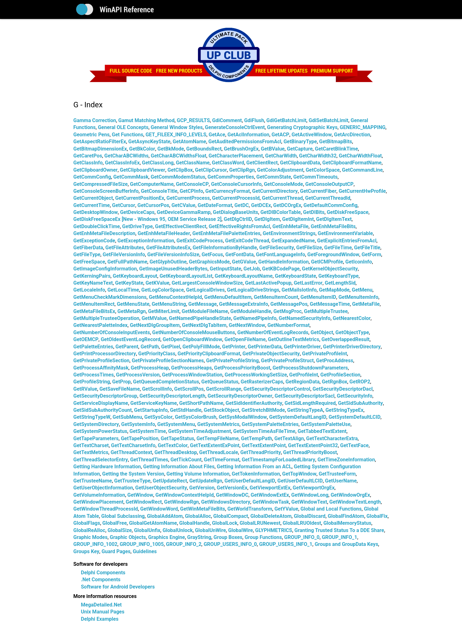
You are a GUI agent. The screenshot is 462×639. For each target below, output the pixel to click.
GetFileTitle (367, 248)
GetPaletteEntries (93, 347)
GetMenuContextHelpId (175, 297)
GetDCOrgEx (287, 205)
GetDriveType (137, 226)
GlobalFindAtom (346, 516)
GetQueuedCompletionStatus (166, 382)
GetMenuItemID (318, 297)
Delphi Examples (100, 619)
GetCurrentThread (282, 198)
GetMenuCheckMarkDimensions (110, 297)
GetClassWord (228, 163)
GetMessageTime (330, 304)
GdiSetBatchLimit (328, 120)
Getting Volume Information (198, 474)
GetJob (251, 269)
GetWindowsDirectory (225, 502)
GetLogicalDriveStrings (253, 290)
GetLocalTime (123, 290)
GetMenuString (169, 304)
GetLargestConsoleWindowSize (207, 283)
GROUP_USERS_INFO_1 (286, 544)
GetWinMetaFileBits (202, 509)
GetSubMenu (127, 417)
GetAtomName (189, 142)
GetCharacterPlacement (235, 156)
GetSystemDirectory (96, 424)
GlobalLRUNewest (260, 523)
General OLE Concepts (123, 127)
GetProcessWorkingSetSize (256, 375)
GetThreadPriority (260, 452)
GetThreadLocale (218, 452)
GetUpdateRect (170, 481)
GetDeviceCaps (137, 212)
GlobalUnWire (210, 530)
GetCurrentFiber (318, 191)
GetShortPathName (201, 403)
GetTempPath (256, 438)
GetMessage (202, 304)
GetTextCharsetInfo (133, 445)
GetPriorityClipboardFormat (209, 354)
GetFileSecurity (276, 248)
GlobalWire (240, 530)
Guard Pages (116, 551)
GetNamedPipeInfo (255, 318)
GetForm (371, 254)
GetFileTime (338, 248)
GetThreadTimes (149, 460)
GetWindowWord (159, 509)
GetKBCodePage (281, 269)
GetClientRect (262, 163)
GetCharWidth (281, 156)
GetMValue (154, 318)
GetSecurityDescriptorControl (276, 389)
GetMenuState (133, 304)
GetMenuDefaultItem (227, 297)
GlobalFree (114, 523)
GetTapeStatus (177, 438)
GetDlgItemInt (298, 219)
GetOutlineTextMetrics (293, 339)
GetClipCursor (211, 170)
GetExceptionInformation (145, 241)
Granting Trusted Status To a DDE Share (339, 530)
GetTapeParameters (96, 438)
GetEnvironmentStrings (289, 233)
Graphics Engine (166, 537)
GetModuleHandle (250, 311)
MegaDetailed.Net (101, 605)
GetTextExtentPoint (264, 445)
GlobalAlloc (198, 516)
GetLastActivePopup (268, 283)
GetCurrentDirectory (275, 191)
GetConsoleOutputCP (329, 184)
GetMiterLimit (163, 311)
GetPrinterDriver (302, 347)
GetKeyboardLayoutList (186, 276)
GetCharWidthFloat (360, 156)
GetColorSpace (323, 170)
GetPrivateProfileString (232, 361)
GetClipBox (180, 170)
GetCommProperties (231, 177)
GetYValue (286, 509)
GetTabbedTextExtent (322, 431)
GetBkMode (170, 149)
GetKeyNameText (93, 283)
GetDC (241, 205)
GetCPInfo (191, 191)
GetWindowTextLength (355, 502)
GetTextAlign (289, 438)
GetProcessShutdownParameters (310, 368)
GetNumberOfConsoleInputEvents (111, 332)
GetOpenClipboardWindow (192, 339)
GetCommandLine (362, 170)
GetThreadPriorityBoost (310, 452)
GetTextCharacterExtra (332, 438)
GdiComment (227, 120)
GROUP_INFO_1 (339, 537)
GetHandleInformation (283, 262)
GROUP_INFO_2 (183, 544)
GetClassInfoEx (122, 163)
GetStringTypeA (305, 410)
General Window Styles (177, 127)
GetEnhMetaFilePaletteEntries (226, 233)
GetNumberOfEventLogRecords (272, 332)
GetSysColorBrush (195, 417)
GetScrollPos (189, 389)
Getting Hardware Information (107, 467)
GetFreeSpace (89, 262)
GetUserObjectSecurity (161, 488)
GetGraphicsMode (209, 262)
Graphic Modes (90, 537)
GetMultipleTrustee (326, 311)
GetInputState (225, 269)
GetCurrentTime (91, 205)
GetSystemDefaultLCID (355, 417)
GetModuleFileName (205, 311)
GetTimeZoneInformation (346, 460)
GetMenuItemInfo (358, 297)
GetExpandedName (293, 241)
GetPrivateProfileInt (324, 354)
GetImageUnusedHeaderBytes (173, 269)
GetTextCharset (91, 445)
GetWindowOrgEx (350, 495)
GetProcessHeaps (191, 368)
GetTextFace (354, 445)
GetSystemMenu (176, 424)
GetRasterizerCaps (262, 382)
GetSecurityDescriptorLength (172, 396)
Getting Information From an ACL (254, 467)
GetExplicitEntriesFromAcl (346, 241)
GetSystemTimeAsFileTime (264, 431)
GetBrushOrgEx (241, 149)
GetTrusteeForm (337, 474)
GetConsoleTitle (159, 191)
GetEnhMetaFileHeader (163, 233)
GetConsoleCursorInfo (236, 184)
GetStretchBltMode (263, 410)
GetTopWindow (299, 474)
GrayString (199, 537)
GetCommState (273, 177)
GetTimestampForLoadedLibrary (278, 460)
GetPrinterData (265, 347)
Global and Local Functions (331, 509)
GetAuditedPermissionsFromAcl (244, 142)
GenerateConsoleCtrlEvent (235, 127)
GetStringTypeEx (344, 410)
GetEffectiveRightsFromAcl (239, 226)
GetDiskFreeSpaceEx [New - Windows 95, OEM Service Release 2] (147, 219)
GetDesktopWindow (95, 212)
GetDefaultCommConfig (330, 205)
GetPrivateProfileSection (101, 361)
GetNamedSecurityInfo (304, 318)
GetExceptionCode (94, 241)
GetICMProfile (327, 262)
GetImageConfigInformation (105, 269)
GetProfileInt (303, 375)
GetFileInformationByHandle (225, 248)
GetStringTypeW (91, 417)
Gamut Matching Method (146, 120)
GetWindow (140, 495)
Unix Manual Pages (103, 612)
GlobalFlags (86, 523)
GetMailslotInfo (299, 290)
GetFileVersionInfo (123, 254)
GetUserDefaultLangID (250, 481)
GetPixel (170, 347)
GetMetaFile (365, 304)
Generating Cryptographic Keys (302, 127)
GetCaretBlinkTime (336, 149)
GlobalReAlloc (89, 530)
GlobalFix (377, 516)
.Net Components (101, 580)
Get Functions (127, 135)
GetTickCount (186, 460)
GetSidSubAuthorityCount (102, 410)
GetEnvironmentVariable (345, 233)
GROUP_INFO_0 (301, 537)
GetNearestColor (352, 318)
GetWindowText (309, 502)
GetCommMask (131, 177)
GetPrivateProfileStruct (287, 361)
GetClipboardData (300, 163)
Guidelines (145, 551)
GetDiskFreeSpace (347, 212)
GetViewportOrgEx (314, 488)
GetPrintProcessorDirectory (104, 354)
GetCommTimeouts (315, 177)
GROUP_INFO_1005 (142, 544)
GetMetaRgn (131, 311)
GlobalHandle (194, 523)
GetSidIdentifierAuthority (253, 403)
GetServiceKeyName (153, 403)
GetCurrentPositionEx (139, 198)
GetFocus (212, 254)
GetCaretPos (87, 156)
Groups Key (86, 551)
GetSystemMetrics (218, 424)
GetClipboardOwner (95, 170)
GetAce (217, 135)
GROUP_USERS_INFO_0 (230, 544)
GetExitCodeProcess (199, 241)
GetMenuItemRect (94, 304)
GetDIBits (314, 212)
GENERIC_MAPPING (362, 127)
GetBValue (272, 149)
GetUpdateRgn (205, 481)
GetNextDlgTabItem (204, 325)
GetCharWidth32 (317, 156)
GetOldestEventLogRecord (130, 339)
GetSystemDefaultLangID (297, 417)
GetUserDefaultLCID (300, 481)
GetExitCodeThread (247, 241)
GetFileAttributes (124, 248)
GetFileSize (309, 248)
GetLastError (308, 283)
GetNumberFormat (288, 325)
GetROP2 (359, 382)
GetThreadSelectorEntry (100, 460)
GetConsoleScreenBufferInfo (106, 191)
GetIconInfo (358, 262)
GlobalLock (224, 523)
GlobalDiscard (309, 516)
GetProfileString (91, 382)
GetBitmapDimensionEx (100, 149)
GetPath (150, 347)
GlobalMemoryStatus (347, 523)
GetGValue (244, 262)
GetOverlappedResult (345, 339)
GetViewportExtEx (270, 488)
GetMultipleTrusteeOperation (106, 318)
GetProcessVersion (138, 375)
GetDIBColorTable (280, 212)
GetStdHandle (186, 410)
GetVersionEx (232, 488)
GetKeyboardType (338, 276)
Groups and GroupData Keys (346, 544)
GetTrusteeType (132, 481)
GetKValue (157, 283)
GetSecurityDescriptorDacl (343, 389)
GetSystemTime (148, 431)
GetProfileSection (340, 375)
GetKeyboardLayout (135, 276)
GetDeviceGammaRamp (184, 212)
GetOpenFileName (245, 339)
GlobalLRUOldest (302, 523)
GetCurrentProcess (188, 198)
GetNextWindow (247, 325)
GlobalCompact (230, 516)
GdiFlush (254, 120)
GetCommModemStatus (178, 177)
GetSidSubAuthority (360, 403)
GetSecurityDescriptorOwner (240, 396)
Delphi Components (103, 573)
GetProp (121, 382)
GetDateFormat (215, 205)
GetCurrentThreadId (327, 198)
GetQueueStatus (219, 382)
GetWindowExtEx (270, 495)
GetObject (322, 332)
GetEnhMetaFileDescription (104, 233)
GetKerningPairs (92, 276)
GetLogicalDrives (205, 290)
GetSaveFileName (119, 389)
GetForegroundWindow (333, 254)
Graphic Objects (128, 537)
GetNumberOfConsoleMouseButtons (193, 332)
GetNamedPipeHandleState (200, 318)
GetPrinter (233, 347)
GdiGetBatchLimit (286, 120)
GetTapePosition (139, 438)
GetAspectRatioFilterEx (99, 142)
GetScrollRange (223, 389)
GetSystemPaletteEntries (270, 424)
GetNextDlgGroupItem (155, 325)
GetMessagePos (288, 304)
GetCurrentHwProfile (362, 191)
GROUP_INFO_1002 (95, 544)
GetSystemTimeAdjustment (199, 431)
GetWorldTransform (249, 509)
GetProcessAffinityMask (101, 368)
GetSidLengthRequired (310, 403)
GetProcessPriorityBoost (242, 368)
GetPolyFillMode (201, 347)
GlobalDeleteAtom (271, 516)
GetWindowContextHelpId (184, 495)
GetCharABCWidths (126, 156)
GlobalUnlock (177, 530)
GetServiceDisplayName (100, 403)
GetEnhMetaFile (290, 226)
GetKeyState (129, 283)
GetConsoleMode (283, 184)
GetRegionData (302, 382)
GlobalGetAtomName (153, 523)
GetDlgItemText (334, 219)
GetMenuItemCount (276, 297)
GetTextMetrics (90, 452)
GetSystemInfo (138, 424)
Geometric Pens (91, 135)
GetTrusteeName (92, 481)
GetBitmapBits (335, 142)
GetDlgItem (267, 219)
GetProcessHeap (150, 368)
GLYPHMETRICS (273, 530)
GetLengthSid (340, 283)
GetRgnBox (334, 382)
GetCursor (123, 205)
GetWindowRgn (181, 502)
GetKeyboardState (295, 276)
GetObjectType (352, 332)
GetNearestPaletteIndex (100, 325)
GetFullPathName (128, 262)
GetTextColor (173, 445)
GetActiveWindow (312, 135)
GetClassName (193, 163)
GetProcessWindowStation (192, 375)
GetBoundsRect (204, 149)
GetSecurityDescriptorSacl (305, 396)
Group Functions (263, 537)
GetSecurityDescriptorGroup (105, 396)
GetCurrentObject (93, 198)
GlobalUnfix (147, 530)
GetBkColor (142, 149)
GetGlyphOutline (168, 262)
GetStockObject (221, 410)
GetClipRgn (242, 170)
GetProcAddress (334, 361)
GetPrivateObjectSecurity (271, 354)
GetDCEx (261, 205)
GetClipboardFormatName (352, 163)
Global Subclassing (123, 516)
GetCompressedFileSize (100, 184)
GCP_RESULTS (193, 120)
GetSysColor (158, 417)
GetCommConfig (92, 177)
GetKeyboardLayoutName (244, 276)
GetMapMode (334, 290)
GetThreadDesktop (176, 452)
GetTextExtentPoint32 (313, 445)
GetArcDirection (352, 135)
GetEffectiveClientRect (181, 226)
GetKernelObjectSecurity (330, 269)
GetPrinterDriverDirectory (352, 347)
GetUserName (341, 481)
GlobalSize (120, 530)
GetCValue (184, 205)
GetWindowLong (310, 495)
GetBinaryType (300, 142)
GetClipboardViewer (142, 170)
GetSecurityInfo (354, 396)
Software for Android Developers (118, 587)
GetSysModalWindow (243, 417)
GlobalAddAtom (165, 516)
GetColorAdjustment (280, 170)
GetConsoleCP (192, 184)
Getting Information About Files (178, 467)
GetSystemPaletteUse (326, 424)
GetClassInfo (88, 163)
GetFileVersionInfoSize (173, 254)
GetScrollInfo (157, 389)
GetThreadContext (131, 452)
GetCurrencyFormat (227, 191)
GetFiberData (88, 248)
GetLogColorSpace (162, 290)
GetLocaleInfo (89, 290)
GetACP (280, 135)
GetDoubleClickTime (96, 226)
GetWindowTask (271, 502)
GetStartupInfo (151, 410)
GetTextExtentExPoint (214, 445)
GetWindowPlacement (98, 502)
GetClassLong (157, 163)
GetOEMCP (86, 339)
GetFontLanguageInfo (280, 254)
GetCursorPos (153, 205)
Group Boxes (227, 537)
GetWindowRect (144, 502)
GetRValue (85, 389)
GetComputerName (152, 184)
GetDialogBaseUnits (235, 212)
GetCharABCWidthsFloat (178, 156)
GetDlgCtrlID (238, 219)
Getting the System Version (133, 474)
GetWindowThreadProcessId (105, 509)
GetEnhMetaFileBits (333, 226)
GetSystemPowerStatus (100, 431)
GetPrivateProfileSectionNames (168, 361)
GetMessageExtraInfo (243, 304)
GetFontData (239, 254)
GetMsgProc (287, 311)
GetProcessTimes (93, 375)
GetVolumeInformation (99, 495)
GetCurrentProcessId (236, 198)
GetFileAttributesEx (168, 248)
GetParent (126, 347)
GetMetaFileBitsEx (94, 311)
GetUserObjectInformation (103, 488)
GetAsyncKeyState (149, 142)
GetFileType (87, 254)
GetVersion (201, 488)
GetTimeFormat (221, 460)
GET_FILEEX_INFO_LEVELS (175, 135)
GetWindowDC (232, 495)
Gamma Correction (94, 120)
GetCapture (300, 149)
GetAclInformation (248, 135)
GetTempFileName (217, 438)
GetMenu (362, 290)
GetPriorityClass (156, 354)
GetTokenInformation (256, 474)
